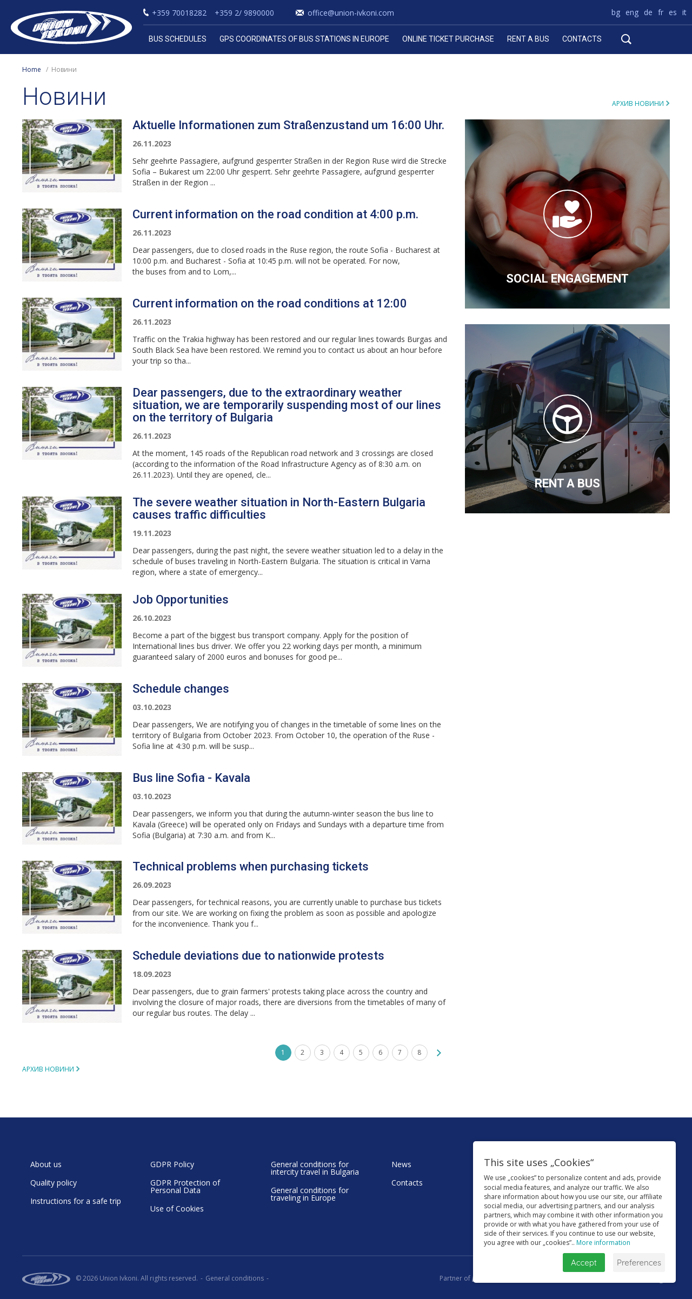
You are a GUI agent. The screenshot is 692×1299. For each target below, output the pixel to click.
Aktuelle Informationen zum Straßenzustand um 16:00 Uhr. (288, 125)
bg (615, 12)
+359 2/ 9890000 (244, 13)
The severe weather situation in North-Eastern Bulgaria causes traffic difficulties (278, 508)
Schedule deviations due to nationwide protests (258, 955)
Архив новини (638, 103)
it (684, 12)
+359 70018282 (179, 13)
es (673, 12)
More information (603, 1242)
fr (660, 12)
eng (632, 12)
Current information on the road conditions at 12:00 (269, 303)
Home (31, 69)
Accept (584, 1262)
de (648, 12)
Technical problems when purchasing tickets (250, 866)
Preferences (639, 1262)
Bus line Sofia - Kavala (191, 778)
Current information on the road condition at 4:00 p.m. (275, 214)
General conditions (234, 1278)
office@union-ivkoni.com (351, 13)
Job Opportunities (180, 599)
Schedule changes (180, 688)
